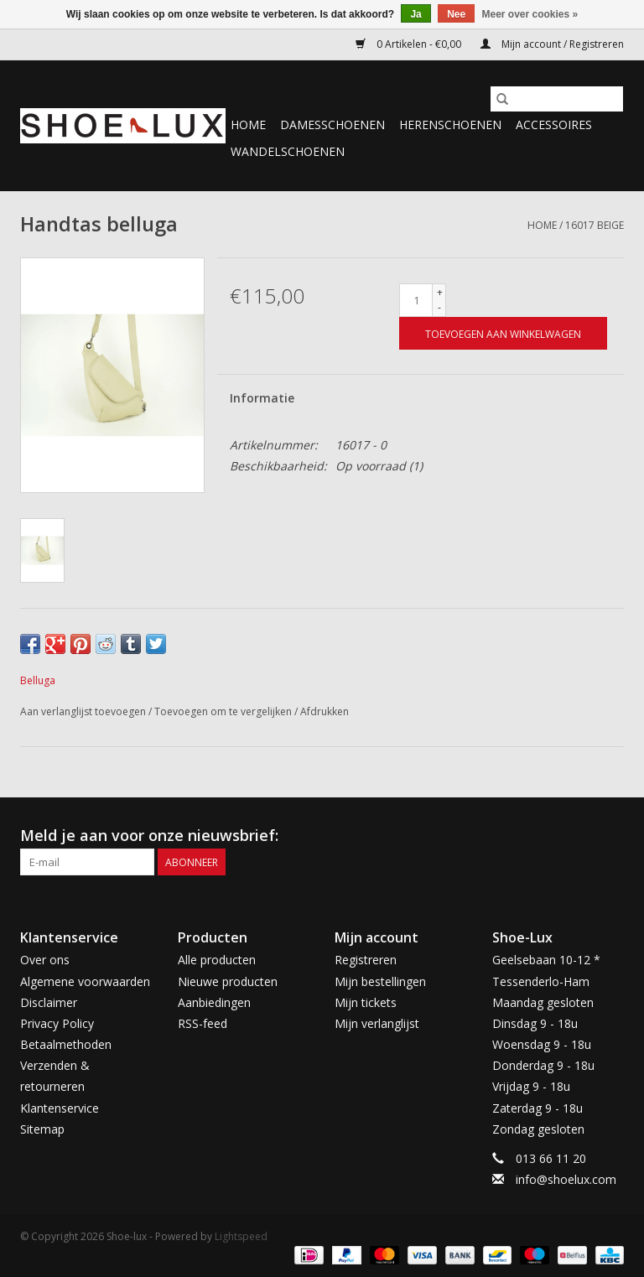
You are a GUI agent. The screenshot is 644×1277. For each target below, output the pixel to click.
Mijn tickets (366, 1002)
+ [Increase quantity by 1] (440, 292)
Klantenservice (59, 1108)
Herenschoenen (450, 124)
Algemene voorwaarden (85, 981)
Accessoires (554, 124)
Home (248, 124)
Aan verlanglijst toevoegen (84, 711)
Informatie (262, 398)
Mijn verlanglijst (377, 1023)
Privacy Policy (57, 1023)
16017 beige (594, 225)
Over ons (45, 960)
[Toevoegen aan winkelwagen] (503, 333)
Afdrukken (324, 711)
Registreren (366, 960)
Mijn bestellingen (380, 981)
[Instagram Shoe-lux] (610, 836)
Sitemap (42, 1129)
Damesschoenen (332, 124)
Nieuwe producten (228, 981)
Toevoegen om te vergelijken (224, 711)
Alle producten (217, 960)
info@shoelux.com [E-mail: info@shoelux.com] (566, 1179)
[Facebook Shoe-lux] (580, 836)
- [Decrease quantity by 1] (439, 307)
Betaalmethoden (66, 1044)
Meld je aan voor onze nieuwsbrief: (149, 835)
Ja (415, 14)
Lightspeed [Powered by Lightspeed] (241, 1236)
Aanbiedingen (214, 1002)
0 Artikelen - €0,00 (410, 44)
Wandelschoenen (288, 151)
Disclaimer (48, 1002)
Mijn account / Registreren (552, 44)
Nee (456, 14)
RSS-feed (202, 1023)
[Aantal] (416, 300)
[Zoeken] (557, 99)
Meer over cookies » (530, 14)
